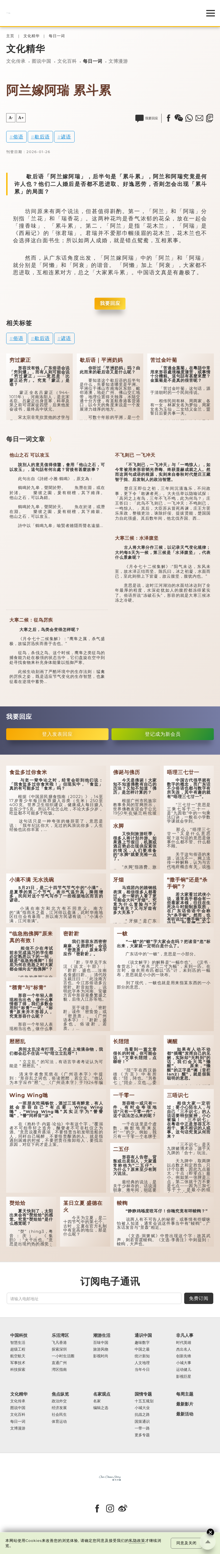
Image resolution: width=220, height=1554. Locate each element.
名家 (97, 1401)
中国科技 (18, 1335)
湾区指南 (59, 1370)
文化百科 (67, 61)
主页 (10, 36)
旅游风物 (100, 1349)
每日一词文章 (25, 439)
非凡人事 (184, 1335)
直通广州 (59, 1363)
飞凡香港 (59, 1343)
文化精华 (31, 36)
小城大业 (142, 1408)
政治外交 (59, 1401)
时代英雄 (183, 1343)
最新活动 (184, 1414)
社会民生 (59, 1415)
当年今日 (142, 1370)
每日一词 (57, 36)
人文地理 (142, 1363)
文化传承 (16, 61)
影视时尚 (100, 1356)
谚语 (66, 137)
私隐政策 (137, 1540)
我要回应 (110, 303)
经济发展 (59, 1408)
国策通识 (142, 1422)
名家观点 (101, 1394)
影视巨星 (183, 1377)
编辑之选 (100, 1408)
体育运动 (59, 1422)
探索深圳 (59, 1349)
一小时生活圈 (63, 1356)
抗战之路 (142, 1415)
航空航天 (17, 1356)
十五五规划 (144, 1401)
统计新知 (142, 1356)
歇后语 (42, 137)
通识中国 (143, 1335)
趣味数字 (142, 1343)
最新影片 (184, 1404)
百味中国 (100, 1343)
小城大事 (183, 1363)
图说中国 (41, 61)
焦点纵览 (60, 1394)
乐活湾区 (60, 1335)
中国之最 (142, 1349)
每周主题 (184, 1394)
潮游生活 (101, 1335)
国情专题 (143, 1394)
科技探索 (17, 1370)
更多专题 (142, 1435)
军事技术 (17, 1363)
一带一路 (142, 1428)
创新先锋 (183, 1356)
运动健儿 (183, 1370)
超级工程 (17, 1349)
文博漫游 (118, 61)
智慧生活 (17, 1343)
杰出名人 (183, 1349)
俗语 (18, 137)
